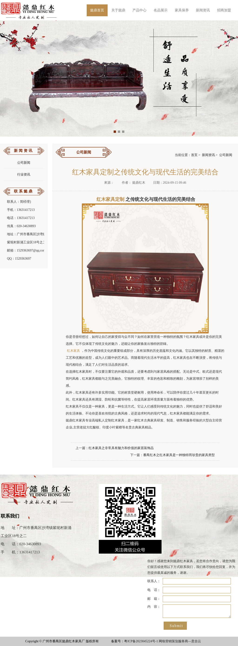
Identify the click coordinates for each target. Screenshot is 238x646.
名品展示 (161, 10)
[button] (115, 132)
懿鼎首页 (97, 10)
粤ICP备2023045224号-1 (141, 641)
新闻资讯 (203, 10)
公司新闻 (23, 162)
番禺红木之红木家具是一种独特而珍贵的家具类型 (179, 455)
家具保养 (182, 10)
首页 (194, 155)
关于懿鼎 (118, 10)
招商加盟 (224, 10)
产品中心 (139, 10)
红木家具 (73, 350)
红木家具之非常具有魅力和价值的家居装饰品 (121, 448)
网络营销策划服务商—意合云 (180, 641)
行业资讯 (23, 174)
